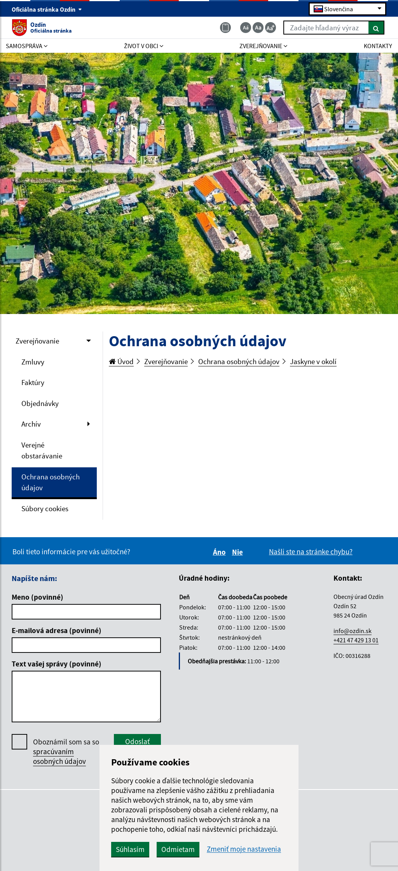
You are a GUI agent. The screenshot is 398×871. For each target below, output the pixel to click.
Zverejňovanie (37, 340)
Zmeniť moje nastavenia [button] (244, 849)
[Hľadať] (376, 28)
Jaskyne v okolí (313, 361)
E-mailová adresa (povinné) (56, 630)
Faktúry (32, 382)
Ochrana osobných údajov (50, 482)
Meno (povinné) (37, 597)
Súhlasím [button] (130, 849)
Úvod (121, 361)
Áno (220, 552)
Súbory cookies (44, 508)
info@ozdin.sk (352, 631)
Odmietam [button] (178, 849)
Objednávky (40, 403)
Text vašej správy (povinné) (56, 663)
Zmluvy (32, 361)
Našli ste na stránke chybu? (311, 551)
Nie (238, 552)
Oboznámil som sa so (66, 751)
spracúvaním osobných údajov (59, 756)
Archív (31, 424)
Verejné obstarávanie (41, 450)
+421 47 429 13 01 (356, 640)
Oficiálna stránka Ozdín (47, 9)
